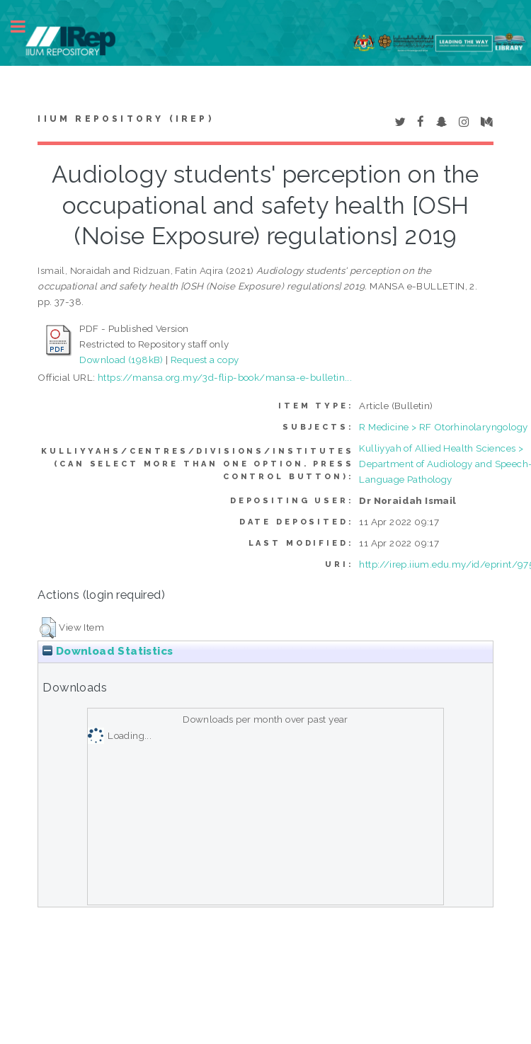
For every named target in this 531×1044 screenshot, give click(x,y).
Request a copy (205, 359)
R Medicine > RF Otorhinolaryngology (443, 426)
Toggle (25, 26)
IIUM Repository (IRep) (125, 119)
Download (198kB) (121, 359)
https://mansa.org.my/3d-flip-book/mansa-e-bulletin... (225, 377)
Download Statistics (107, 651)
